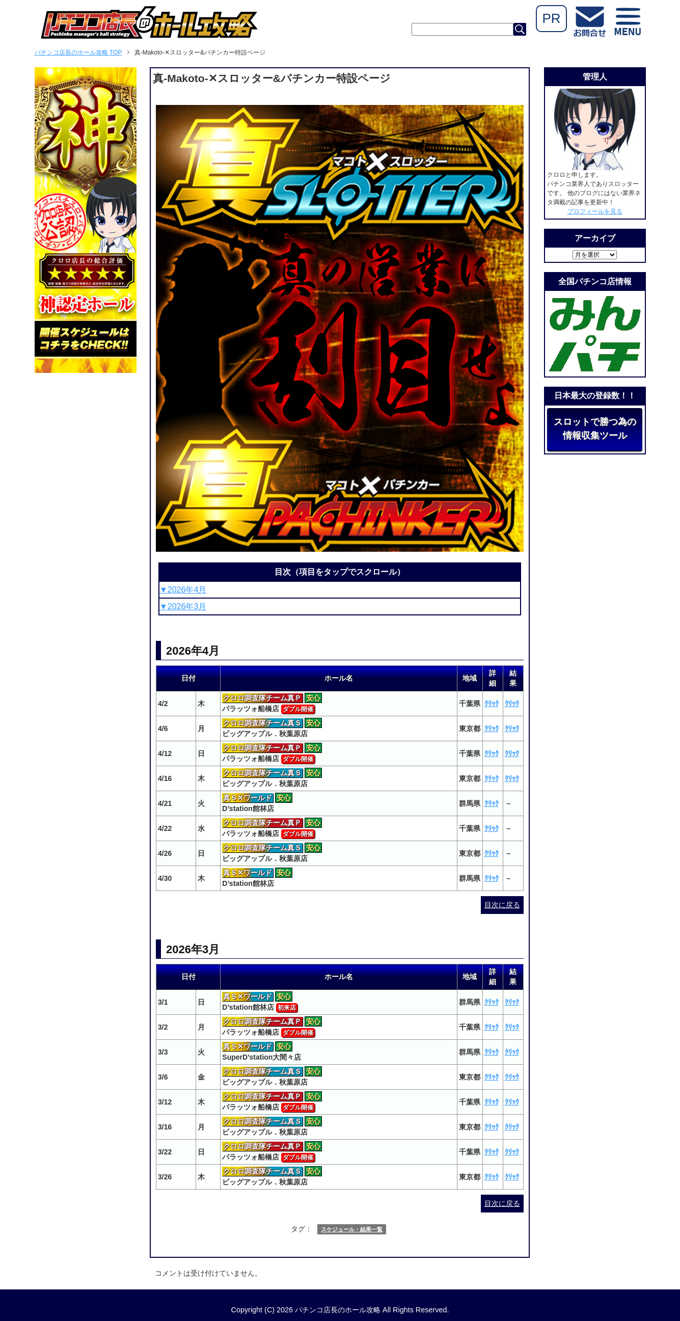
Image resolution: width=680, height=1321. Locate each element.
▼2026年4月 (182, 589)
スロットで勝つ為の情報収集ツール (595, 429)
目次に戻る (502, 905)
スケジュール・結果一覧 (352, 1229)
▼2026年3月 (182, 606)
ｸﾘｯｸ (491, 703)
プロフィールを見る (594, 211)
